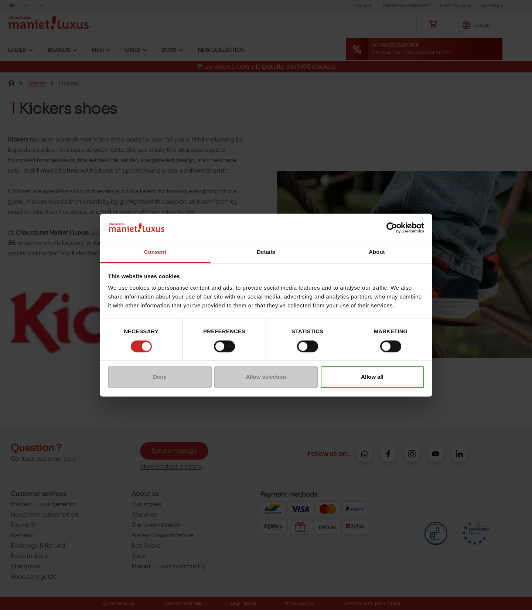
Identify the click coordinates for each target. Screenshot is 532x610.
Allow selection (266, 377)
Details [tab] (266, 252)
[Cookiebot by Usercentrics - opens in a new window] (391, 227)
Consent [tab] (155, 252)
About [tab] (377, 252)
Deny (160, 377)
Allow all (372, 377)
